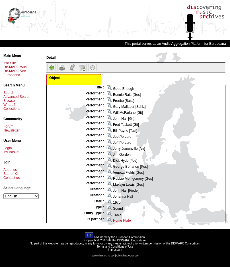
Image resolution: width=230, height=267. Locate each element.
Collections (11, 109)
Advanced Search (16, 97)
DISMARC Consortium (131, 240)
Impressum (115, 249)
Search (8, 93)
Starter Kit (11, 174)
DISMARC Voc (14, 71)
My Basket (11, 152)
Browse (9, 101)
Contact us (11, 178)
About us (10, 170)
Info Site (9, 63)
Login (7, 148)
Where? (9, 105)
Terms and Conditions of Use (115, 246)
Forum (8, 126)
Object (54, 78)
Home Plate (122, 220)
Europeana (11, 75)
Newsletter (11, 130)
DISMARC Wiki (14, 67)
